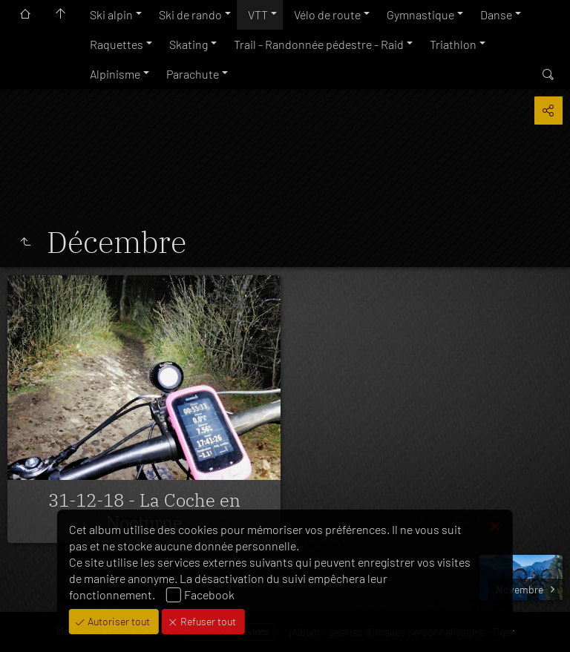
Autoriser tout (117, 621)
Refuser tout (207, 621)
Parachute (192, 74)
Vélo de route (327, 14)
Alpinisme (115, 74)
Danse (496, 14)
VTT (258, 14)
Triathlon (453, 44)
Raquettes (116, 44)
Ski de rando (190, 14)
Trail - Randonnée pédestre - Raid (319, 44)
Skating (188, 44)
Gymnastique (420, 14)
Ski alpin (111, 14)
